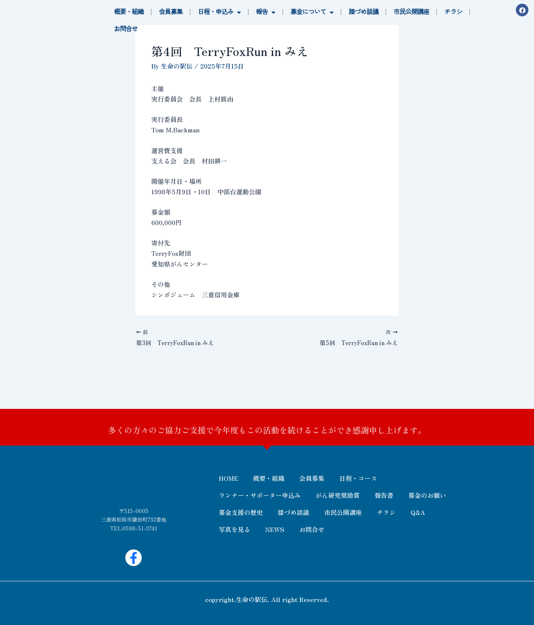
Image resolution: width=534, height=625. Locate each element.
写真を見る (234, 529)
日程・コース (358, 478)
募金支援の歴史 (241, 512)
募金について (311, 12)
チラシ (453, 12)
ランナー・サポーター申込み (260, 495)
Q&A (418, 512)
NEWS (274, 529)
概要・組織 (129, 12)
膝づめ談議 (363, 12)
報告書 (384, 495)
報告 (265, 12)
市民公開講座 (411, 12)
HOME (228, 478)
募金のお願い (427, 495)
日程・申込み (219, 12)
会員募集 (170, 12)
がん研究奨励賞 (338, 495)
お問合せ (126, 29)
